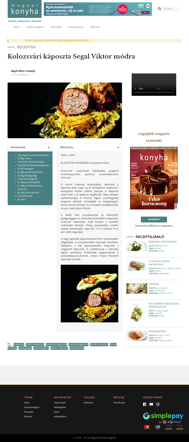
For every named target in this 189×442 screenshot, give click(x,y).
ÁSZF (56, 412)
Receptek (56, 27)
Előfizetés (88, 403)
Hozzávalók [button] (31, 147)
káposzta (19, 344)
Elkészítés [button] (90, 147)
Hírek (16, 27)
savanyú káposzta (78, 344)
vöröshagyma (41, 348)
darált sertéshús (99, 344)
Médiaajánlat (60, 407)
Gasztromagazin (35, 27)
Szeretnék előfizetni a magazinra (154, 226)
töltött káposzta (35, 344)
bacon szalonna (59, 348)
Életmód (95, 27)
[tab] (30, 148)
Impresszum (60, 403)
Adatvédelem (60, 417)
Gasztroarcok (75, 27)
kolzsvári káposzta (56, 344)
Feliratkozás (119, 403)
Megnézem (154, 220)
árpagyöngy (25, 348)
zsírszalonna (77, 348)
